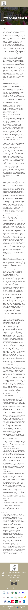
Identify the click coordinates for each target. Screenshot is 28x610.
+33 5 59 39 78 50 (14, 577)
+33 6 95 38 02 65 (14, 579)
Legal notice (9, 588)
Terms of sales (18, 588)
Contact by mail (14, 580)
